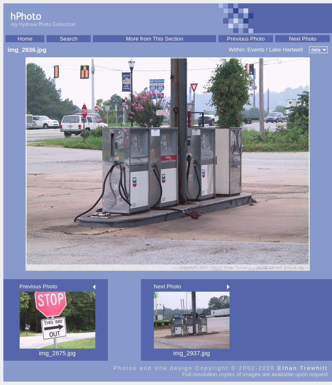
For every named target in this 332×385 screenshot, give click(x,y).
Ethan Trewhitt (303, 368)
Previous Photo (246, 39)
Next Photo (303, 39)
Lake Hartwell (286, 49)
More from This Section (155, 39)
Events (256, 49)
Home (25, 39)
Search (68, 39)
